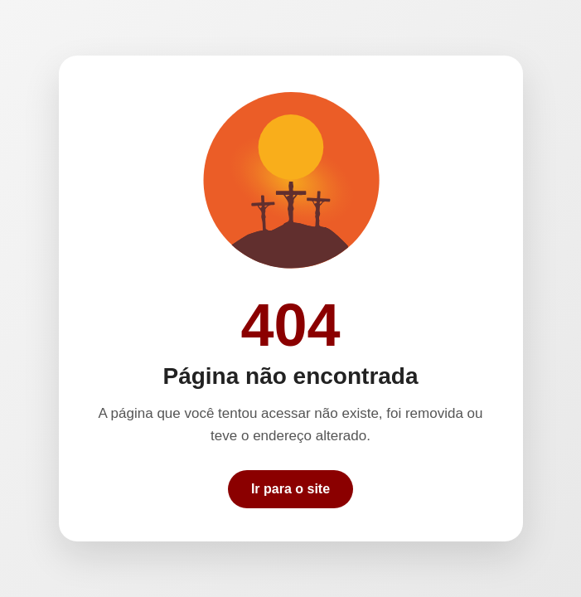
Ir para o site (290, 489)
